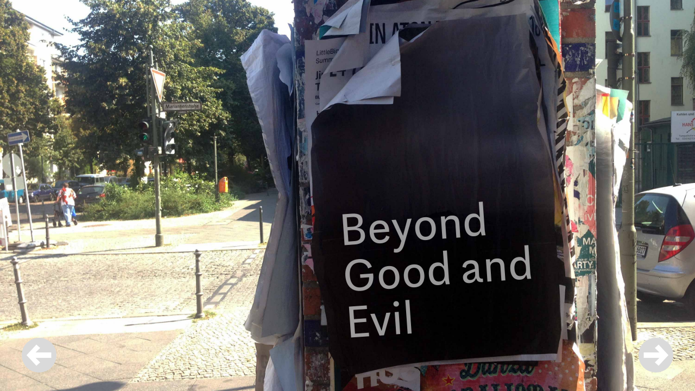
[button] (656, 356)
